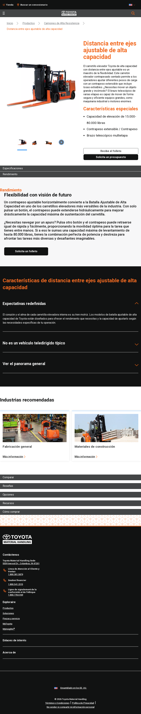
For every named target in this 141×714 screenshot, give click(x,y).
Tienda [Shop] (9, 5)
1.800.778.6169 (15, 595)
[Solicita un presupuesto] (110, 157)
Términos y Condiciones (57, 703)
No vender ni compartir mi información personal (70, 707)
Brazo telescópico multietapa (107, 135)
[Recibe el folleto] (110, 151)
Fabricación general (17, 446)
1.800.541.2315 (15, 584)
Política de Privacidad (83, 703)
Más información (13, 456)
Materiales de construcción (95, 446)
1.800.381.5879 (15, 574)
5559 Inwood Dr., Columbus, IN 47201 (21, 563)
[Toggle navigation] (4, 13)
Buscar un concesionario (33, 5)
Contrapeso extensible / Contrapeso (112, 129)
